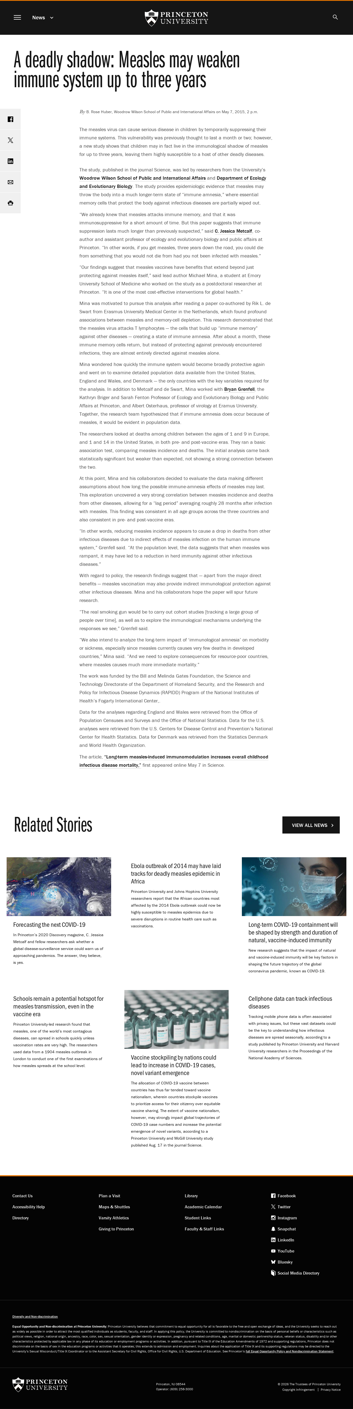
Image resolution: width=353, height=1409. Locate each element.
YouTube (286, 1251)
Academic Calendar (203, 1206)
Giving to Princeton (116, 1229)
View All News (309, 825)
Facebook (287, 1195)
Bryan (239, 389)
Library (191, 1195)
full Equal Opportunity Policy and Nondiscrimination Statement (289, 1351)
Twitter (284, 1206)
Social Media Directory (298, 1273)
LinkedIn (286, 1240)
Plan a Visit (109, 1195)
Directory (20, 1217)
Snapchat (287, 1229)
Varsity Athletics (114, 1217)
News (38, 17)
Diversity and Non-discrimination (35, 1316)
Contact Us (22, 1195)
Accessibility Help (28, 1206)
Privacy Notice (331, 1389)
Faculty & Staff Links (204, 1229)
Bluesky (285, 1262)
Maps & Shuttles (114, 1206)
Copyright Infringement (298, 1389)
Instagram (287, 1217)
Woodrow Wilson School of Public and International (142, 178)
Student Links (198, 1217)
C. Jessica (233, 231)
